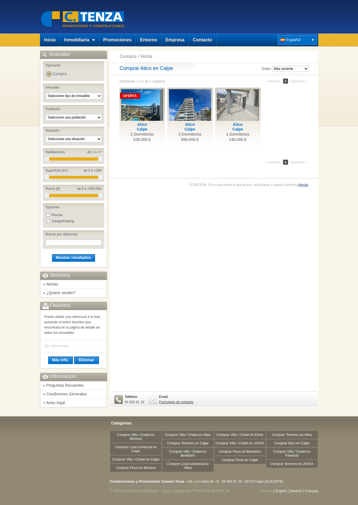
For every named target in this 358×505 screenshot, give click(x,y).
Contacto (202, 39)
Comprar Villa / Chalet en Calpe (135, 459)
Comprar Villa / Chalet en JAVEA (239, 443)
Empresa (175, 39)
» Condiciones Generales (65, 394)
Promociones (117, 39)
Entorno (148, 39)
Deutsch (296, 491)
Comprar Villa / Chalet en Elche (239, 435)
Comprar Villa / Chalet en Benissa (136, 437)
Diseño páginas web (176, 491)
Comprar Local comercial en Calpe (136, 449)
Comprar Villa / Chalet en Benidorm (188, 453)
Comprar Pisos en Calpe (240, 460)
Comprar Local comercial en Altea (188, 466)
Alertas (303, 185)
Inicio (50, 39)
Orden (266, 69)
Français (311, 491)
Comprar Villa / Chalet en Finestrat (292, 453)
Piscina (57, 215)
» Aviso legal (54, 402)
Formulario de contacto (176, 402)
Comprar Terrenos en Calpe (188, 443)
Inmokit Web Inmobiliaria (140, 491)
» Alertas (50, 284)
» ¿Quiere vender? (59, 293)
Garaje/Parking (63, 221)
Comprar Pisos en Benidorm (240, 452)
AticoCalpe (142, 126)
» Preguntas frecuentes (63, 385)
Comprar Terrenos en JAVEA (292, 464)
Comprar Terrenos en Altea (292, 435)
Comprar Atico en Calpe (292, 443)
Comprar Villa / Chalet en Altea (188, 435)
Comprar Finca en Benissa (136, 468)
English (280, 491)
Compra (60, 74)
